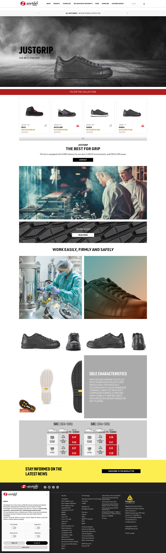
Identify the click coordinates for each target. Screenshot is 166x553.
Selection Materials (88, 529)
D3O (83, 521)
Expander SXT (66, 508)
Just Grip (85, 501)
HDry (83, 517)
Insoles (63, 495)
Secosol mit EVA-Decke (69, 544)
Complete (64, 499)
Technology (67, 6)
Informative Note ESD (109, 502)
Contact (83, 160)
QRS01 (63, 512)
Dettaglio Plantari (87, 509)
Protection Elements (89, 531)
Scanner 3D (85, 546)
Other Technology (88, 540)
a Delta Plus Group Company (134, 508)
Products (56, 6)
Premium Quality (87, 527)
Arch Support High (67, 506)
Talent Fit (64, 521)
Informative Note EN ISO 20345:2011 (110, 509)
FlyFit (63, 546)
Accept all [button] (37, 543)
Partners (85, 512)
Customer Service (118, 6)
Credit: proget (130, 533)
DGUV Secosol (86, 544)
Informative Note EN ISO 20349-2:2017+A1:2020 (110, 505)
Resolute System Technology (91, 499)
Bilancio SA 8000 (107, 516)
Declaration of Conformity (83, 6)
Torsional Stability (88, 536)
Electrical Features (88, 538)
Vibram (84, 514)
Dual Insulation (66, 528)
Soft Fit (63, 524)
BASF (83, 523)
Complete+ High (66, 535)
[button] (38, 13)
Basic (63, 548)
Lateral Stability (87, 533)
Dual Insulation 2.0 (67, 526)
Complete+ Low (66, 530)
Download (105, 6)
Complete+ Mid (66, 533)
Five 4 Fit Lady (66, 519)
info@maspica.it (130, 522)
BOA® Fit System (87, 519)
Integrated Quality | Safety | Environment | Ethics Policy (111, 513)
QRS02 (63, 514)
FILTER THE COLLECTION (83, 91)
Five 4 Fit (64, 517)
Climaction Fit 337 (67, 510)
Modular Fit (85, 507)
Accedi (138, 1)
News (97, 6)
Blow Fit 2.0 (65, 537)
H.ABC (84, 503)
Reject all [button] (14, 543)
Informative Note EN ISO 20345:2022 (110, 498)
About (49, 6)
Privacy (104, 518)
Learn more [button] (25, 547)
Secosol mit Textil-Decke (69, 542)
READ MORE (83, 235)
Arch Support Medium (68, 503)
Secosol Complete (67, 539)
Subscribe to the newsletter (126, 1)
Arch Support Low (67, 501)
